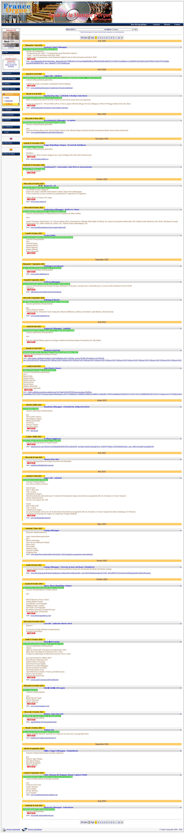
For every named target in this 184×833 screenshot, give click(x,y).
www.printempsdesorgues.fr (41, 518)
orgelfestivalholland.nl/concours (42, 465)
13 (119, 38)
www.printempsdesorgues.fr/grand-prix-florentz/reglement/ (52, 88)
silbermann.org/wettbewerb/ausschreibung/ (46, 292)
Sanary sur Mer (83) (11, 65)
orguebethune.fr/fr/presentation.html (44, 722)
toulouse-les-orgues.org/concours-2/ (43, 738)
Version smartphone (32, 829)
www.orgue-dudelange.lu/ (40, 274)
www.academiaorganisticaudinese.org (44, 795)
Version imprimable (11, 829)
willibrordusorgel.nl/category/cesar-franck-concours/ (49, 108)
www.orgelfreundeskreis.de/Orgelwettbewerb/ (47, 132)
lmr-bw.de (34, 431)
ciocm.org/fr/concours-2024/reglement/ (45, 680)
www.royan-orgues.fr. (38, 201)
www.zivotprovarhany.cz (39, 159)
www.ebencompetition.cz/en (41, 615)
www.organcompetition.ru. (40, 316)
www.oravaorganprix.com (40, 706)
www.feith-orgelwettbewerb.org (42, 815)
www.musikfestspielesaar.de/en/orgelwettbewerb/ (48, 227)
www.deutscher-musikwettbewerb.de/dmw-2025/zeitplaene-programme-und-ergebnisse (62, 554)
